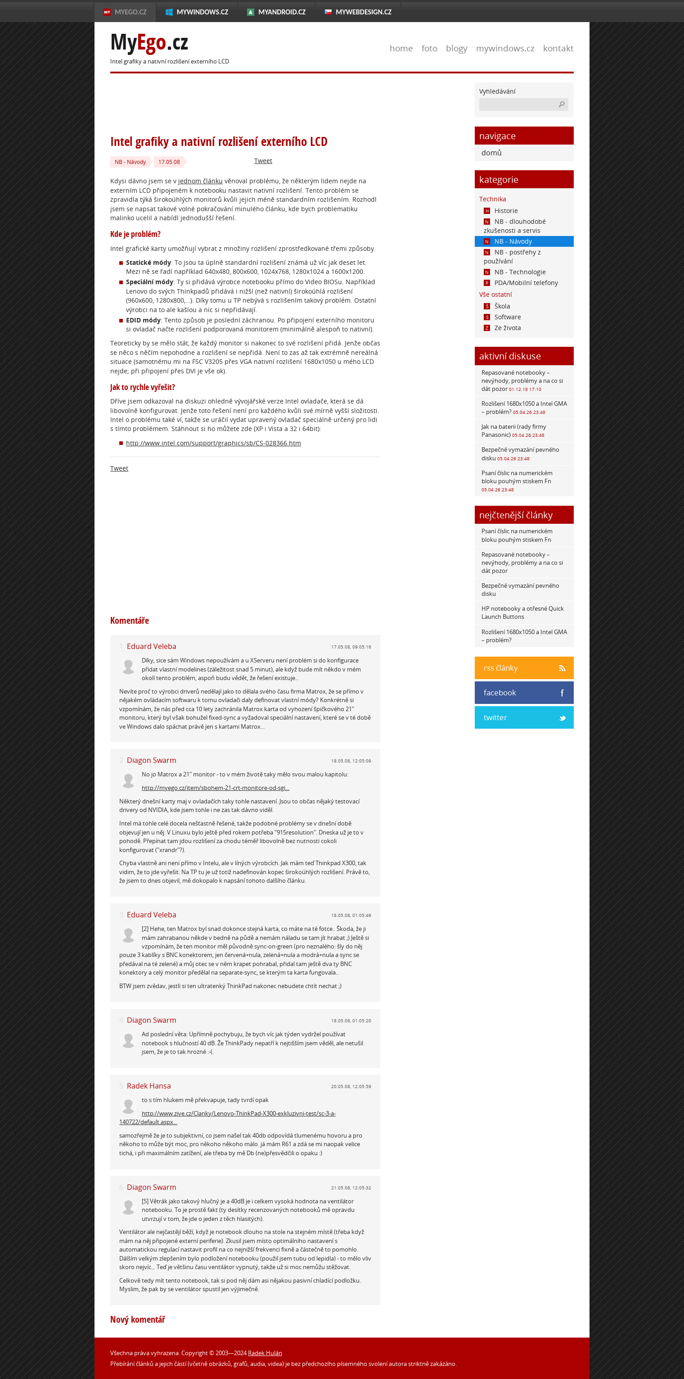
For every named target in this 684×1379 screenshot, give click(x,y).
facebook (500, 692)
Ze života (502, 327)
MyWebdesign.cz (364, 12)
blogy (457, 48)
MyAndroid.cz (282, 12)
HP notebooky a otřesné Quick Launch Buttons (523, 612)
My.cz (149, 41)
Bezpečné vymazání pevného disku (520, 453)
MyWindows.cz (202, 12)
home (401, 48)
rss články (501, 667)
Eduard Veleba (151, 646)
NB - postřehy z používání (512, 256)
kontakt (558, 48)
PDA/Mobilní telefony (521, 282)
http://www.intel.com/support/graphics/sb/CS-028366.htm (213, 443)
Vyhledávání (497, 91)
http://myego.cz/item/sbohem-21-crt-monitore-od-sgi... (215, 788)
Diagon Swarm (151, 760)
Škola (497, 306)
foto (429, 48)
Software (502, 317)
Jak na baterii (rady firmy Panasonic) (514, 430)
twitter (495, 717)
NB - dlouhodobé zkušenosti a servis (515, 226)
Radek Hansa (149, 1086)
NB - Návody (130, 162)
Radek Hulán (265, 1353)
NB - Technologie (515, 272)
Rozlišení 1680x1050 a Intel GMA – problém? (524, 407)
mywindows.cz (505, 48)
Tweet (263, 160)
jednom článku (200, 181)
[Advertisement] (274, 102)
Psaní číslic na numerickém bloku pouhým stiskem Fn (517, 481)
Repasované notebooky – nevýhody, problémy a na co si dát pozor (522, 380)
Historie (501, 210)
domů (492, 153)
